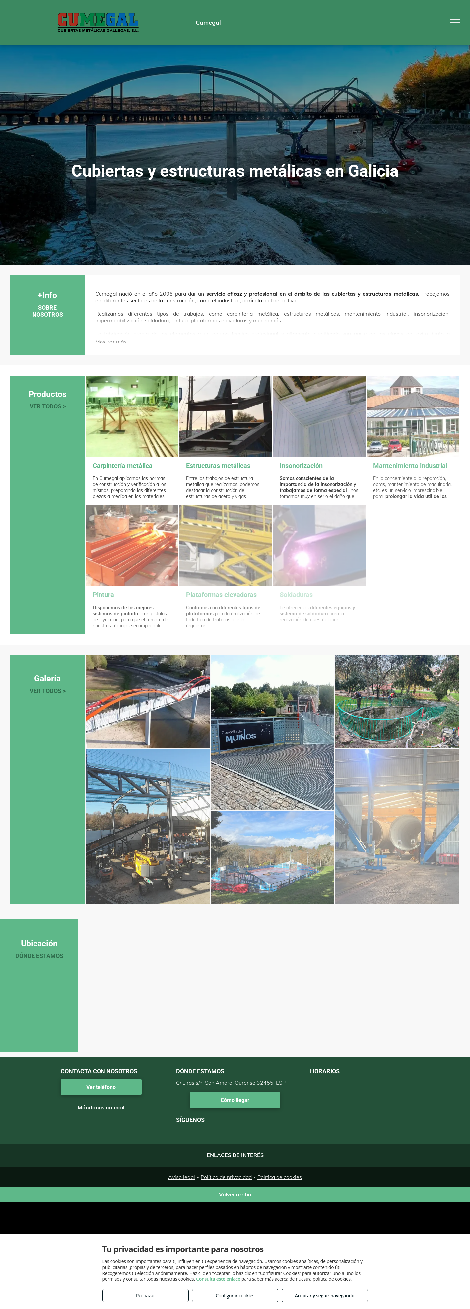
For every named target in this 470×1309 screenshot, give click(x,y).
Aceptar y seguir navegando (324, 1295)
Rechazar (145, 1295)
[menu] (455, 22)
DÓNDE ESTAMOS (39, 955)
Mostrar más (111, 341)
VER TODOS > (48, 406)
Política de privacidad (226, 1177)
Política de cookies (279, 1177)
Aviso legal (181, 1177)
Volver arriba (235, 1194)
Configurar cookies (235, 1295)
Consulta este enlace (218, 1279)
